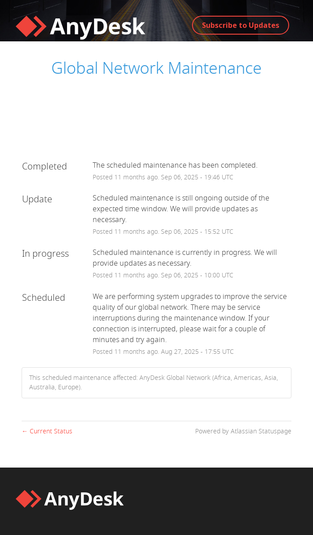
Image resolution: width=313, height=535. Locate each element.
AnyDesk (257, 93)
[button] (240, 25)
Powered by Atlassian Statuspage (243, 431)
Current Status (47, 431)
